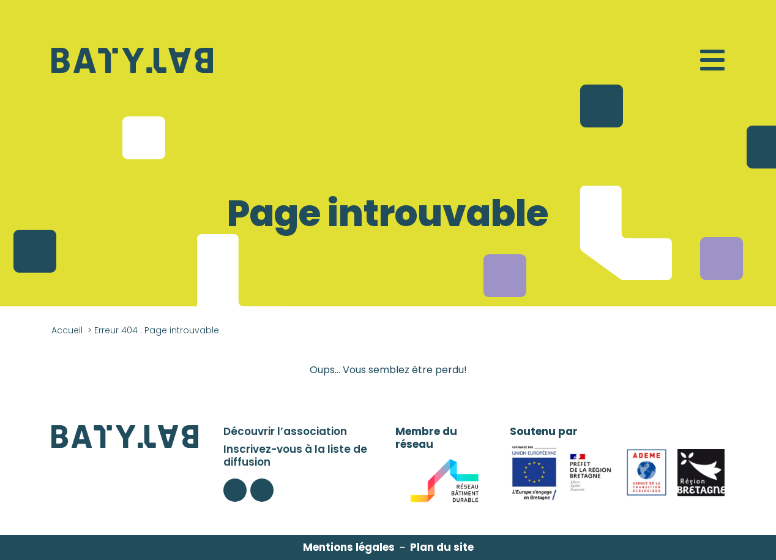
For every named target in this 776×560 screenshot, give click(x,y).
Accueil (67, 330)
